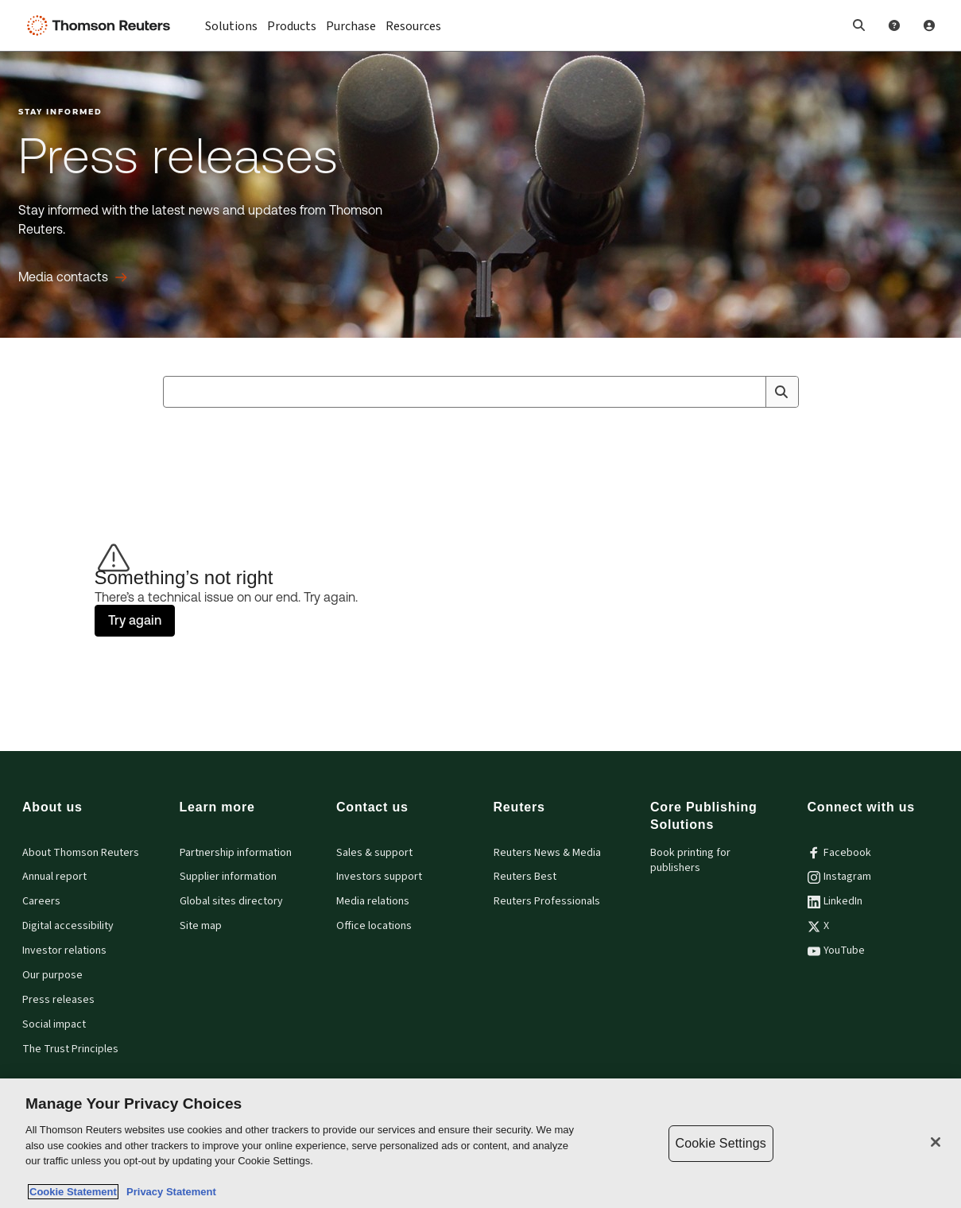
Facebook (839, 853)
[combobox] (481, 392)
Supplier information (228, 876)
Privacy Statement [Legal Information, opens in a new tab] (168, 1192)
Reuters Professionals (547, 901)
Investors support (379, 876)
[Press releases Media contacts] (72, 277)
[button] (859, 25)
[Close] (935, 1142)
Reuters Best (525, 876)
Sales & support (374, 853)
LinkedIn (835, 901)
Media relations (372, 901)
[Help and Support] (894, 25)
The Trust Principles (70, 1049)
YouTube (836, 950)
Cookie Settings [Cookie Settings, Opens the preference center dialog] (721, 1143)
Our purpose (52, 975)
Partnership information (236, 853)
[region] (480, 1143)
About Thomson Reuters (80, 853)
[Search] (781, 392)
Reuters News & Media (547, 853)
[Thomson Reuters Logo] (102, 25)
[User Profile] (929, 25)
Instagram (839, 876)
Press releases (58, 1000)
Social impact (54, 1024)
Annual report (54, 876)
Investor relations (64, 950)
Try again (134, 620)
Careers (41, 901)
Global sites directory (231, 901)
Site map (201, 926)
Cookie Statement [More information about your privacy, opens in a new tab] (73, 1192)
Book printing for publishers (690, 860)
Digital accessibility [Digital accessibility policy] (68, 926)
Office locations (374, 926)
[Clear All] (751, 392)
